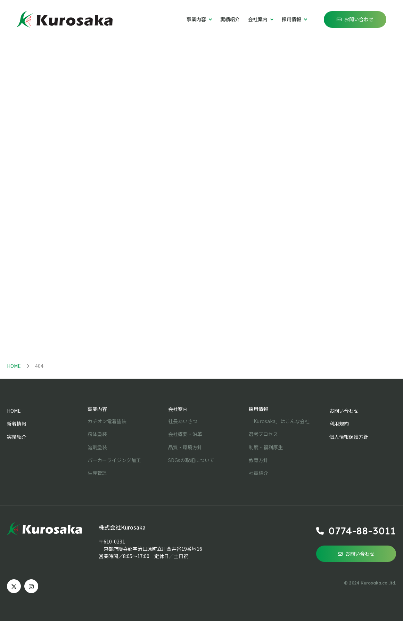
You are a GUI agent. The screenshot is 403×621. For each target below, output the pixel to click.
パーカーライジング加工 (114, 460)
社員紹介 (258, 472)
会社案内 (178, 408)
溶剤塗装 (97, 447)
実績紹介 (230, 19)
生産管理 (97, 472)
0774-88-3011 (362, 531)
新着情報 (16, 423)
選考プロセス (263, 433)
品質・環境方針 (185, 447)
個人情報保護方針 (348, 436)
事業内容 (97, 408)
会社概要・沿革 (185, 433)
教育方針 (258, 460)
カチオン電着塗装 (107, 421)
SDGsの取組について (191, 460)
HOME (14, 365)
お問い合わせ (358, 19)
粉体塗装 (97, 433)
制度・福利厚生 (266, 447)
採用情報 (258, 408)
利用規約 (339, 423)
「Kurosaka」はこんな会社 (279, 421)
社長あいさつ (182, 421)
